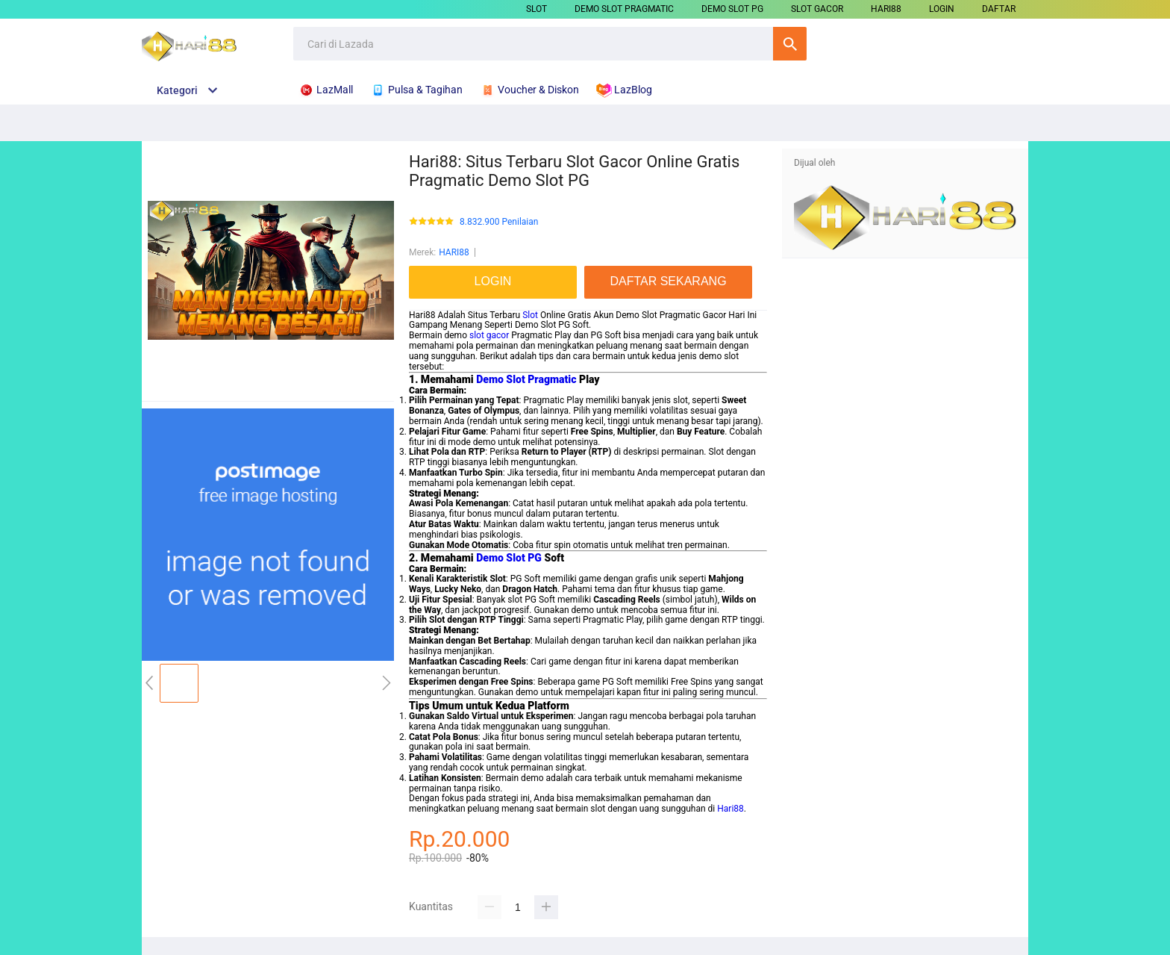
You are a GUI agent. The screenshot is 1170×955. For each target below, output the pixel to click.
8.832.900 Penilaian (499, 222)
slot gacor (489, 335)
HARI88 (886, 9)
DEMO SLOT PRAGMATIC (624, 9)
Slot (530, 315)
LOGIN (941, 9)
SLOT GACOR (817, 9)
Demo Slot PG (509, 558)
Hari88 (730, 808)
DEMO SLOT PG (732, 9)
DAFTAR (999, 9)
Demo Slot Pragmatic (526, 379)
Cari (790, 43)
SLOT (536, 9)
